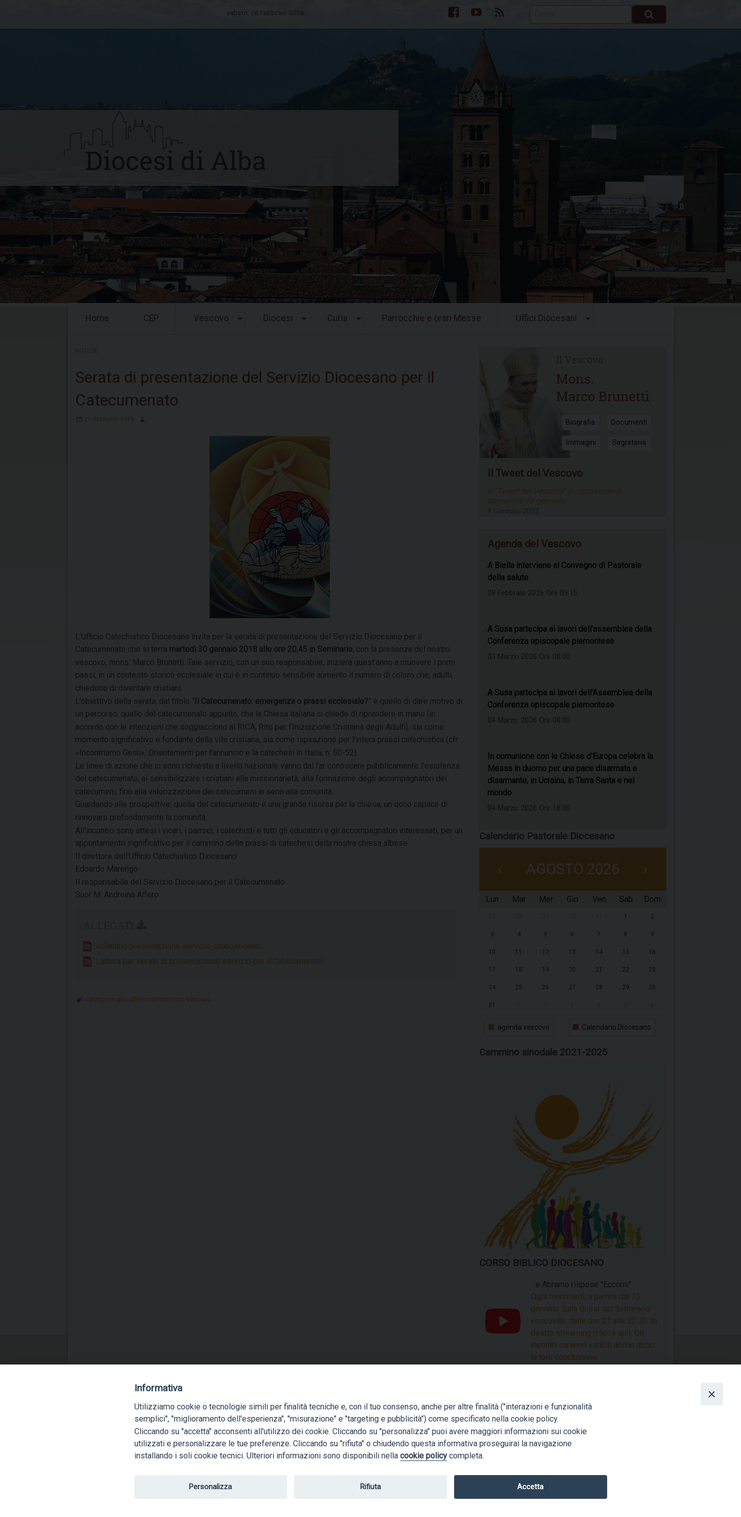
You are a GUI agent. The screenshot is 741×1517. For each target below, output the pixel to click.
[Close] (712, 1394)
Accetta (530, 1486)
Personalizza (210, 1486)
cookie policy (423, 1455)
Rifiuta (370, 1486)
